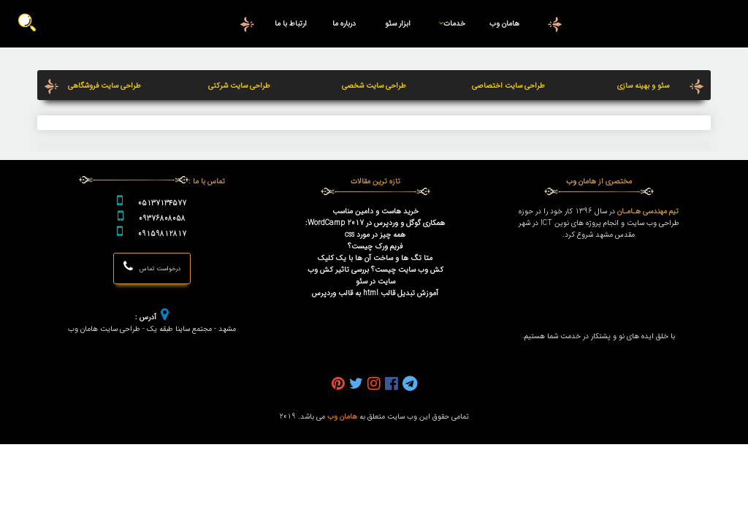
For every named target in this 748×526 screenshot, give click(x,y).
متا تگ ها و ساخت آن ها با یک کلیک (375, 258)
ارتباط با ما (291, 23)
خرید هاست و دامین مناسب (375, 211)
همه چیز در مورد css (375, 234)
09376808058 (162, 218)
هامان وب (504, 23)
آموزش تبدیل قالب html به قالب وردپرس (375, 293)
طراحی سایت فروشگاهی (104, 85)
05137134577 (162, 203)
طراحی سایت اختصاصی (508, 85)
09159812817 (162, 234)
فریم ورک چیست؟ (375, 246)
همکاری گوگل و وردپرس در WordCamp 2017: (375, 223)
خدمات (449, 23)
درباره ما (344, 23)
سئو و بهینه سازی (643, 85)
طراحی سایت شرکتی (239, 85)
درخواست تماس (151, 266)
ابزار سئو (398, 23)
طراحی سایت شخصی (374, 85)
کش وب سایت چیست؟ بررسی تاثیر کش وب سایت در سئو (375, 275)
